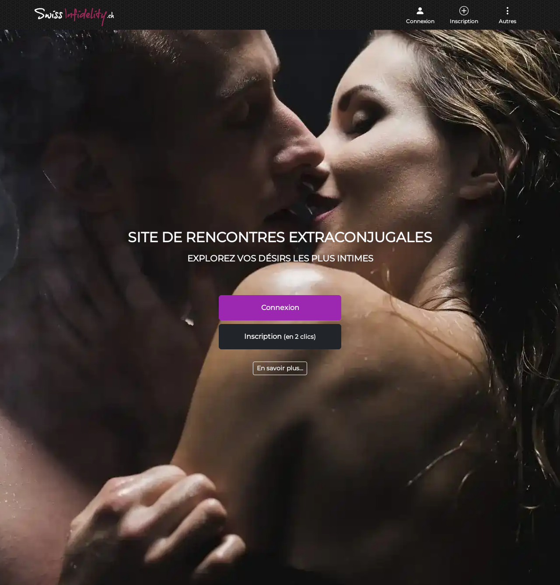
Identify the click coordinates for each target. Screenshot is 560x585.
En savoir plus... (280, 368)
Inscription (280, 336)
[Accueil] (75, 17)
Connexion (280, 307)
